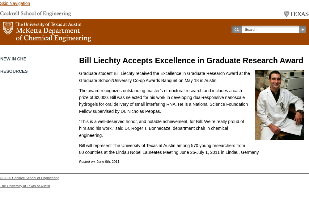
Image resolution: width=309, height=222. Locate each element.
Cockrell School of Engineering (35, 178)
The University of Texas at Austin (25, 186)
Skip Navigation (15, 3)
